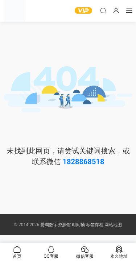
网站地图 (113, 224)
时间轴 (78, 224)
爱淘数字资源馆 (55, 224)
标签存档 (94, 224)
